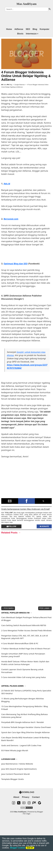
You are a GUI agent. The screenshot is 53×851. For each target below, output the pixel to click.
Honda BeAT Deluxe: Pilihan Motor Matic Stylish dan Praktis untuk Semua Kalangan (25, 663)
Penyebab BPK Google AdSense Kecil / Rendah (22, 722)
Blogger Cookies (17, 848)
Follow (11, 526)
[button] (9, 501)
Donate (44, 526)
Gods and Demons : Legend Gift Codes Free (21, 745)
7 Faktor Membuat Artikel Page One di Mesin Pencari (25, 648)
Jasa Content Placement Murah (15, 774)
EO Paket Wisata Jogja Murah (14, 750)
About (16, 797)
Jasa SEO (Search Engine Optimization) (19, 769)
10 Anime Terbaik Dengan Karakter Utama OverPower (26, 727)
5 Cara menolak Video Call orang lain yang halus (23, 677)
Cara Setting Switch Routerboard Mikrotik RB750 (23, 625)
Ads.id (7, 183)
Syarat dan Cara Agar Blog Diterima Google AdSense (25, 732)
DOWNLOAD (26, 792)
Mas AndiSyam (26, 4)
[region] (24, 18)
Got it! (30, 848)
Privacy (25, 797)
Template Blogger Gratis (12, 779)
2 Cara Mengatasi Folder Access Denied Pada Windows (26, 630)
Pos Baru (8, 608)
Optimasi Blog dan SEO (16, 263)
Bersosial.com (11, 218)
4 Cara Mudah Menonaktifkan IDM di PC (19, 643)
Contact (36, 797)
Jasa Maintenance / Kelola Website (17, 763)
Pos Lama (45, 608)
